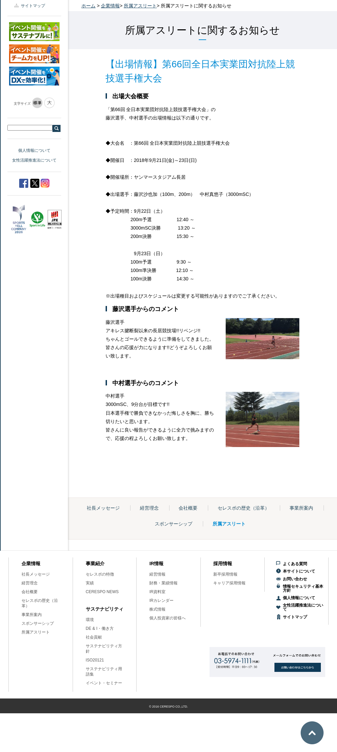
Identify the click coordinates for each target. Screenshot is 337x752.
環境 (90, 619)
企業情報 (110, 5)
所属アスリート (140, 5)
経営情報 (157, 574)
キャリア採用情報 (229, 583)
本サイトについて (299, 571)
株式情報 (157, 609)
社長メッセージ (103, 508)
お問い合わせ (295, 579)
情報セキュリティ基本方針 (303, 588)
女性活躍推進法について (34, 160)
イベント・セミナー (104, 683)
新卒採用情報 (225, 574)
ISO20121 (95, 660)
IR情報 (156, 563)
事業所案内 (301, 508)
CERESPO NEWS (102, 591)
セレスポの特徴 (100, 574)
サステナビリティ (104, 609)
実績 (90, 583)
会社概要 (188, 508)
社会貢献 (94, 637)
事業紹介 (95, 563)
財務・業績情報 (163, 583)
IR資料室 (157, 591)
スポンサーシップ (173, 523)
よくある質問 (295, 563)
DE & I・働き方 (100, 628)
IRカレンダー (161, 600)
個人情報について (34, 150)
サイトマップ (33, 5)
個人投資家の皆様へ (167, 618)
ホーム (88, 5)
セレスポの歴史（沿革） (243, 508)
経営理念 (149, 508)
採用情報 (222, 563)
